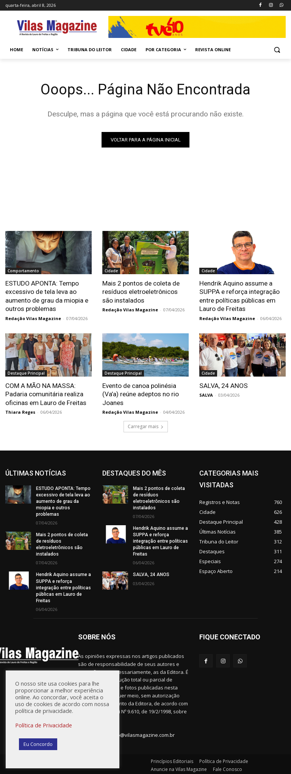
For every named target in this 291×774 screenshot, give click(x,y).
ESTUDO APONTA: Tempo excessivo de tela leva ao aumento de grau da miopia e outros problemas (46, 295)
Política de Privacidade (43, 725)
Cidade (111, 270)
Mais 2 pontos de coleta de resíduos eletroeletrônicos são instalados (141, 291)
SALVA (206, 394)
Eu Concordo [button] (38, 744)
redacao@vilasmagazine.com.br (138, 732)
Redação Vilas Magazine (33, 318)
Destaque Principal (26, 372)
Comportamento (23, 270)
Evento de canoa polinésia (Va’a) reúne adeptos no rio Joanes (140, 394)
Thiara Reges (20, 411)
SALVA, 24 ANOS (223, 385)
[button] (277, 50)
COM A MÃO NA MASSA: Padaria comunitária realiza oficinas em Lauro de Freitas (45, 394)
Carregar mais (146, 425)
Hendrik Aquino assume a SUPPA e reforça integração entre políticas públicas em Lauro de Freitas (238, 295)
